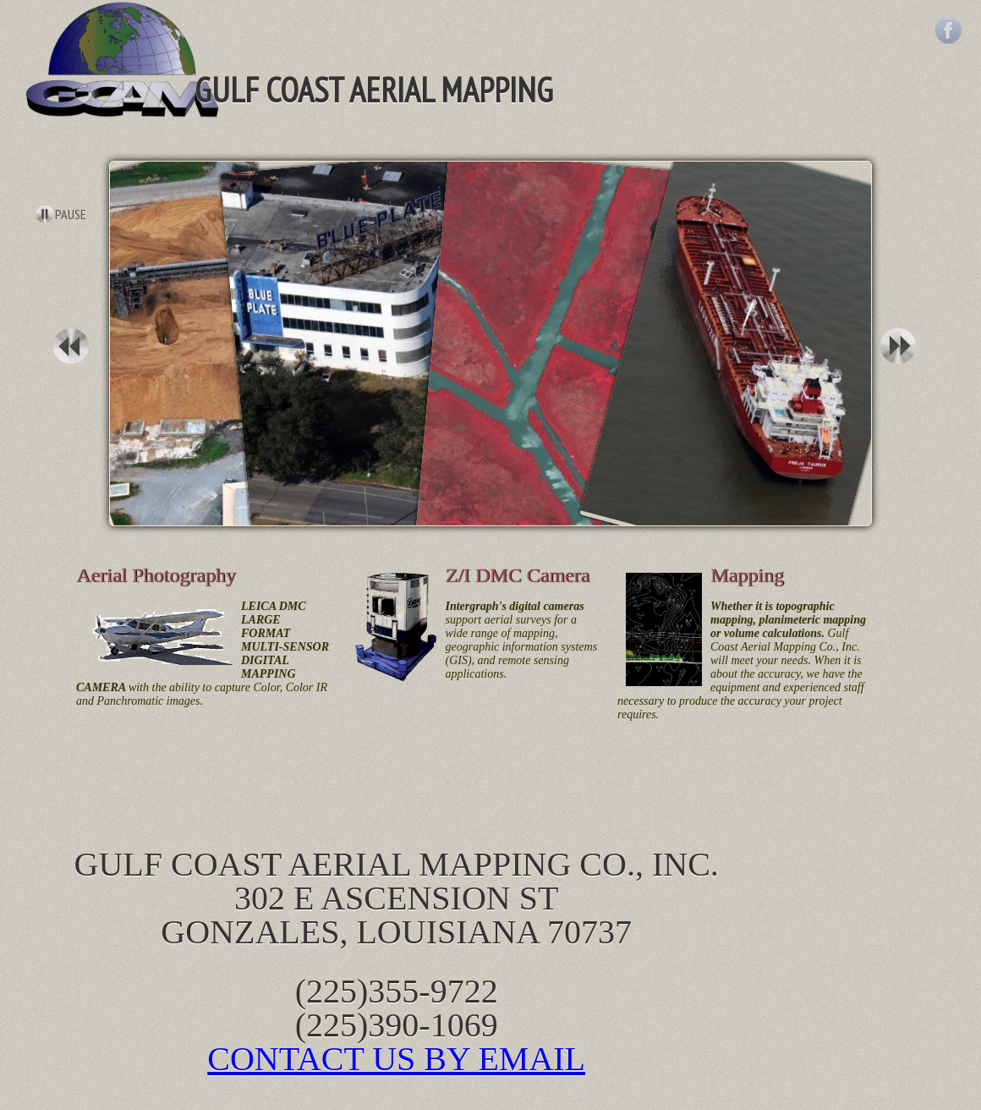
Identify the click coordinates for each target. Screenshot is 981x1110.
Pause (70, 214)
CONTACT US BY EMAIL (396, 1059)
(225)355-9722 (396, 991)
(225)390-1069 (396, 1025)
